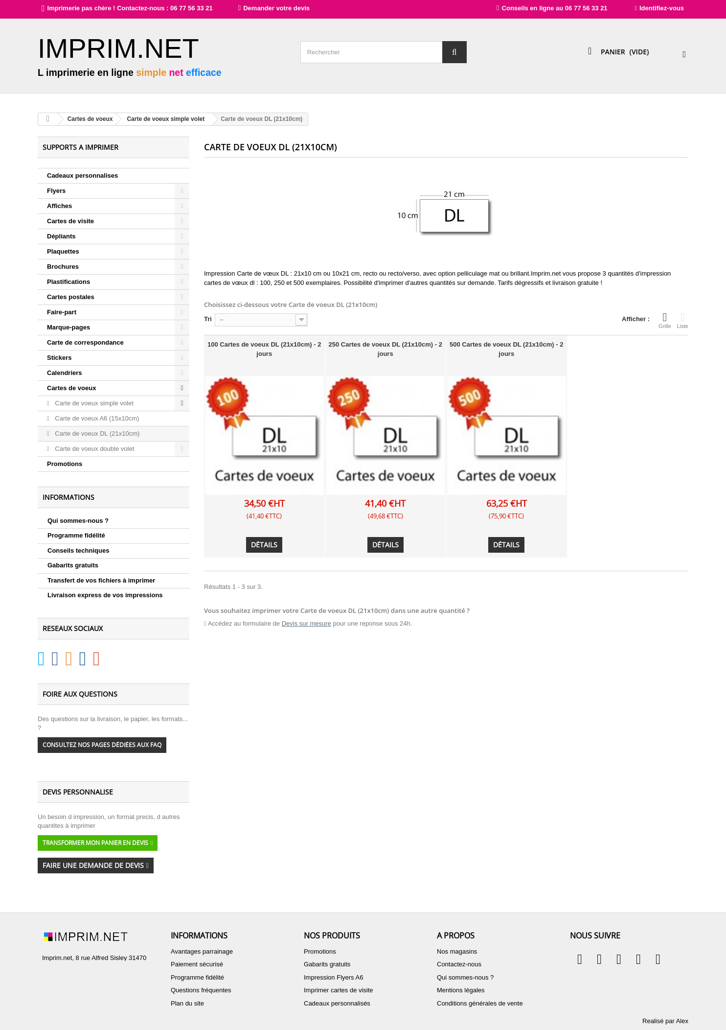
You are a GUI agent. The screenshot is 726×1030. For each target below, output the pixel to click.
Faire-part (61, 312)
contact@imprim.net (94, 992)
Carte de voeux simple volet (93, 403)
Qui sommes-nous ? (78, 520)
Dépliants (61, 236)
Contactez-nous (459, 964)
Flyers (56, 190)
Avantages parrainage (202, 951)
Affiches (59, 206)
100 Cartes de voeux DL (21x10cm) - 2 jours (264, 349)
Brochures (63, 266)
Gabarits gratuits (72, 565)
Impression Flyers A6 (333, 977)
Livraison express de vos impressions (105, 595)
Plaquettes (63, 251)
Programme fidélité (76, 535)
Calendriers (64, 372)
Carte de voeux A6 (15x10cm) (96, 418)
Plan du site (187, 1003)
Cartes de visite (70, 221)
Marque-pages (68, 327)
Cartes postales (70, 297)
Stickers (59, 357)
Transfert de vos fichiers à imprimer (101, 580)
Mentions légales (461, 990)
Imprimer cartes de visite (338, 990)
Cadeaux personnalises (82, 175)
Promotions (64, 464)
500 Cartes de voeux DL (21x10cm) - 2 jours (506, 349)
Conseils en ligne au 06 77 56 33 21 (552, 8)
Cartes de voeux (71, 388)
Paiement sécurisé (197, 964)
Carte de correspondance (85, 342)
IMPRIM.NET (118, 48)
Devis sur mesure (306, 623)
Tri (208, 319)
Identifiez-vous (659, 8)
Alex (682, 1021)
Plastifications (68, 281)
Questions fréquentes (201, 990)
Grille (664, 320)
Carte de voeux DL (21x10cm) (96, 433)
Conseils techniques (78, 550)
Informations (68, 497)
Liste (682, 320)
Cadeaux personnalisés (337, 1003)
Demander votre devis (265, 8)
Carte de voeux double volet (94, 448)
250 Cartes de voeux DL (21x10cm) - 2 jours (385, 349)
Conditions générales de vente (480, 1003)
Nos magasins (457, 951)
